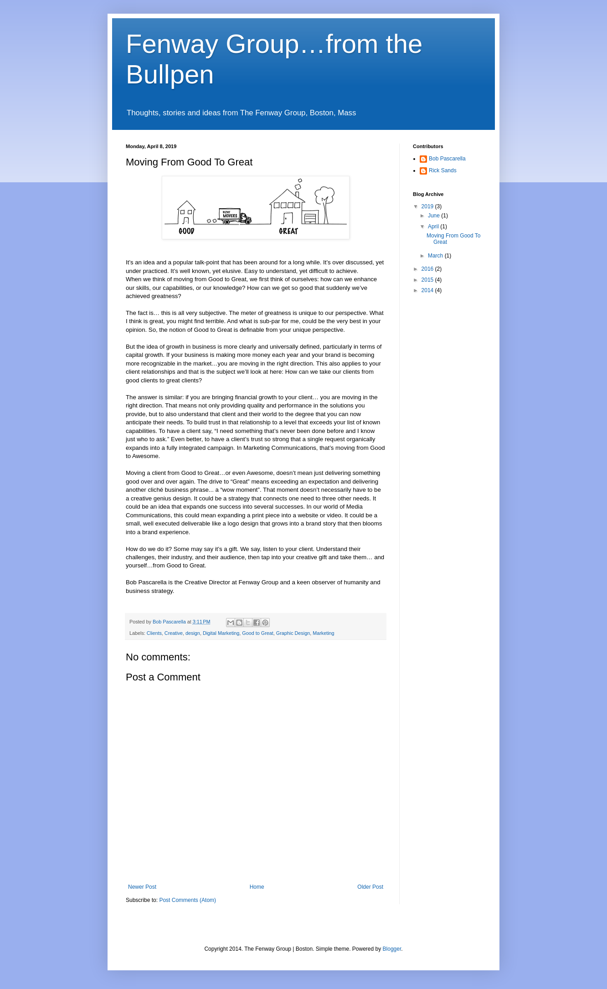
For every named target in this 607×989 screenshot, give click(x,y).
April (434, 226)
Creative (174, 633)
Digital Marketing (221, 633)
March (436, 255)
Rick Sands (443, 170)
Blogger (392, 949)
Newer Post (142, 887)
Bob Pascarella (447, 158)
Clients (154, 633)
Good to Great (257, 633)
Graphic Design (293, 633)
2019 (428, 206)
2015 (428, 280)
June (434, 215)
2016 (428, 269)
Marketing (323, 633)
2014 (428, 290)
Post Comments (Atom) (187, 900)
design (192, 633)
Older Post (370, 887)
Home (257, 887)
